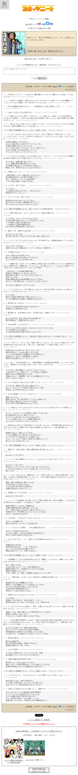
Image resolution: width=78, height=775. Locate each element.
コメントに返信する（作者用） (39, 720)
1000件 (54, 86)
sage (34, 78)
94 (8, 343)
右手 (44, 24)
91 (8, 675)
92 (8, 577)
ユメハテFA (29, 760)
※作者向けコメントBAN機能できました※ (39, 724)
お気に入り (32, 28)
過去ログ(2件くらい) (55, 51)
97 (8, 100)
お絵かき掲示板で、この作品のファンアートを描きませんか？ (39, 731)
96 (8, 134)
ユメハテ (28, 24)
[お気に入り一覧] (44, 28)
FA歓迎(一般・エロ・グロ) (37, 51)
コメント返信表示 (67, 86)
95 (8, 213)
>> (74, 89)
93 (8, 459)
